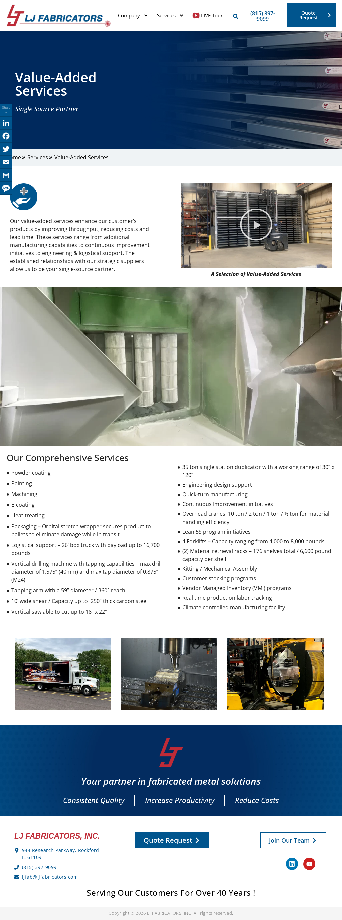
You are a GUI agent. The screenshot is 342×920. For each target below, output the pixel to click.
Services (170, 15)
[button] (235, 16)
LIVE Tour (208, 15)
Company (133, 15)
